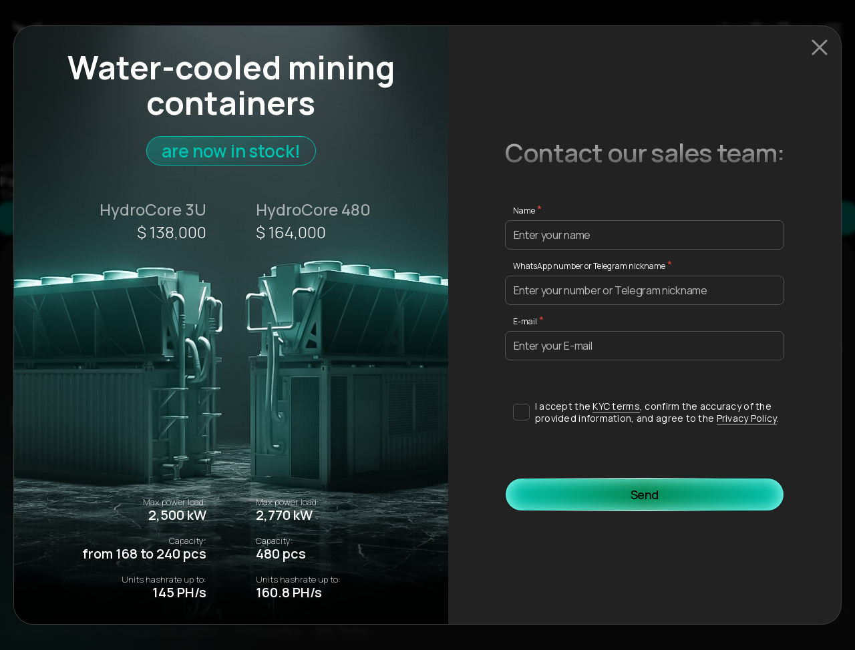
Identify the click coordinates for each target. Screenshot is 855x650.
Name (524, 210)
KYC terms (616, 406)
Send (645, 494)
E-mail (525, 321)
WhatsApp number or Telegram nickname (589, 266)
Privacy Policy (747, 418)
